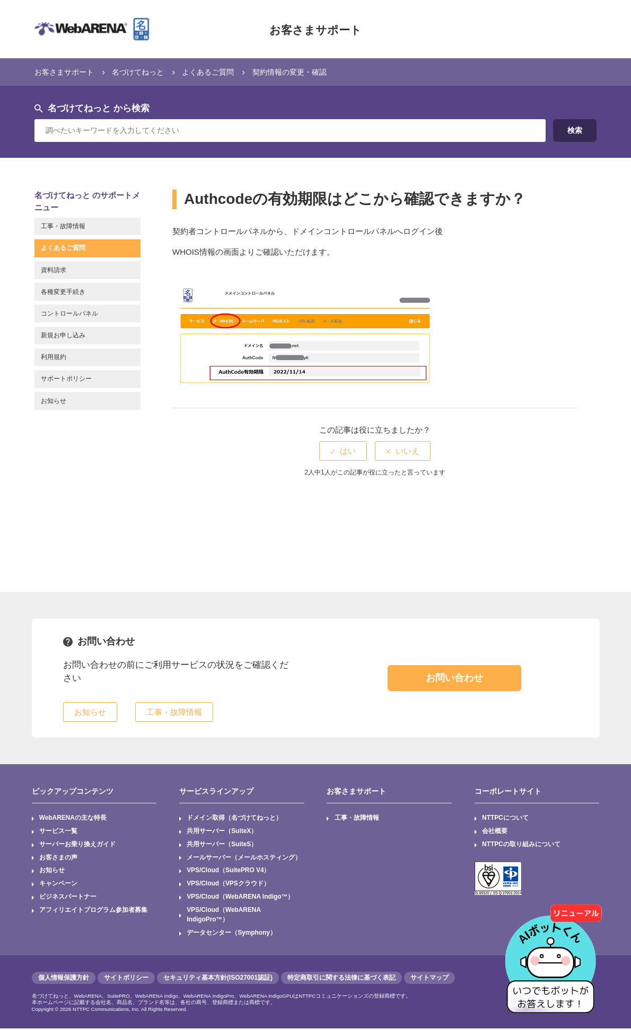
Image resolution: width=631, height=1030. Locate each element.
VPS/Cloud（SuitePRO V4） (229, 871)
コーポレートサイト (508, 791)
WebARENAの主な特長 (73, 818)
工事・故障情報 (357, 818)
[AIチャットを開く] (554, 953)
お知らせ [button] (90, 711)
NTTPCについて (505, 818)
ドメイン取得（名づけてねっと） (234, 818)
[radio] (343, 451)
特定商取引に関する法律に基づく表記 (341, 979)
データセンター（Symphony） (231, 934)
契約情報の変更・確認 (304, 71)
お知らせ (52, 871)
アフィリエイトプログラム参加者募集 (93, 911)
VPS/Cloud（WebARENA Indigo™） (241, 898)
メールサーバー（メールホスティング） (244, 858)
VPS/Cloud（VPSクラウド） (228, 885)
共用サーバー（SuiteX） (222, 831)
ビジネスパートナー (68, 898)
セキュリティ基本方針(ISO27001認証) (218, 979)
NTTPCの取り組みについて (521, 844)
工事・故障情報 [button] (174, 711)
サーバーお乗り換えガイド (77, 844)
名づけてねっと (144, 71)
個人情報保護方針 (63, 979)
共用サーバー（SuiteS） (222, 844)
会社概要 (494, 831)
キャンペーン (58, 885)
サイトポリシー (126, 979)
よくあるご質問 (218, 71)
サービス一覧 (58, 831)
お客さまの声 (58, 858)
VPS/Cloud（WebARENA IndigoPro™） (224, 916)
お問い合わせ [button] (454, 678)
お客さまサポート (315, 29)
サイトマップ (429, 979)
